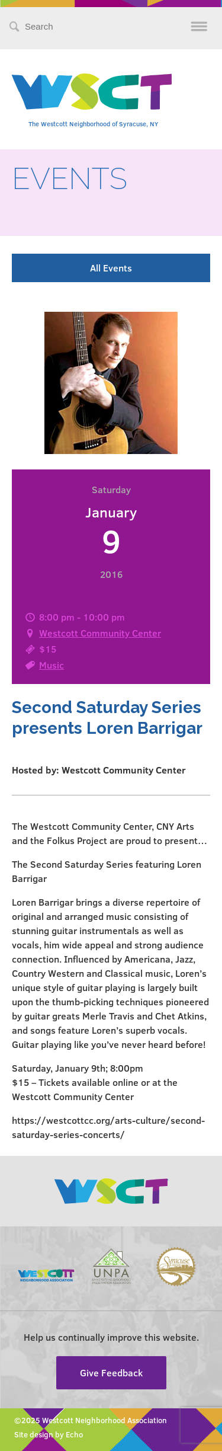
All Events (111, 267)
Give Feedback (111, 1372)
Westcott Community (92, 91)
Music (51, 665)
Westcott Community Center (100, 633)
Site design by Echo (48, 1434)
